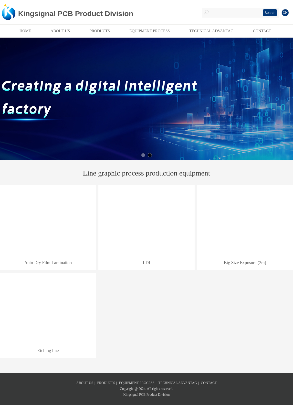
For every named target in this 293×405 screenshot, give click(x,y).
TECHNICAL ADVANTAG (177, 383)
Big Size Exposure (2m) (245, 262)
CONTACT (209, 383)
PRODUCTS (106, 383)
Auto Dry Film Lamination (48, 262)
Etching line (48, 350)
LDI (146, 262)
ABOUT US (84, 383)
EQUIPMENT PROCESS (137, 383)
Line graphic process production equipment (146, 173)
